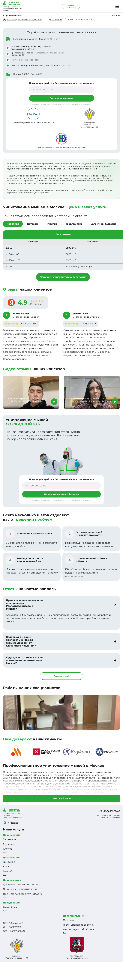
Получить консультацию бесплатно (63, 277)
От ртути (68, 920)
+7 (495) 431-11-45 (12, 15)
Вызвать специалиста (71, 6)
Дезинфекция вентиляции (20, 889)
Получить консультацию (62, 98)
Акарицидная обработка (78, 929)
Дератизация (11, 857)
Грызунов (9, 861)
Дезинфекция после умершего (22, 893)
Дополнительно (73, 915)
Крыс (6, 866)
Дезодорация (11, 902)
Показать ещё (61, 676)
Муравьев (9, 844)
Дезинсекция (11, 835)
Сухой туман (10, 907)
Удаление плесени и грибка (20, 884)
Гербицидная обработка (78, 924)
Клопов (7, 848)
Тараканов (9, 839)
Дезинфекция (12, 880)
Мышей (8, 871)
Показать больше (61, 798)
